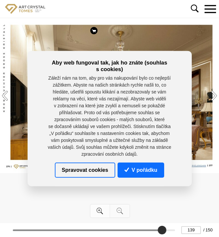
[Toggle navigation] (210, 9)
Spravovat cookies (85, 169)
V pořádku (140, 169)
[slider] (162, 230)
